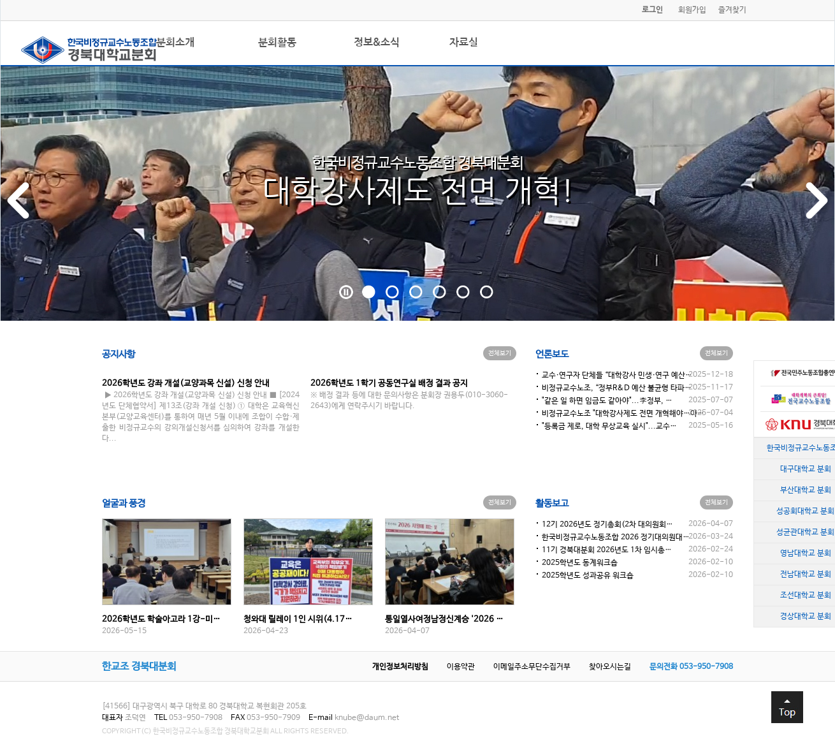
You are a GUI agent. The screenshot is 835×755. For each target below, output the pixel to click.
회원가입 (692, 10)
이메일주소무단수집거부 (531, 667)
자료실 (463, 42)
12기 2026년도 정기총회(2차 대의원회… (607, 524)
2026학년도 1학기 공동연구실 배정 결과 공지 (389, 383)
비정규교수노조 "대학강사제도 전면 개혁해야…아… (623, 413)
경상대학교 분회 (805, 616)
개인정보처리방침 (400, 667)
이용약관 (461, 667)
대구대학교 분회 (805, 469)
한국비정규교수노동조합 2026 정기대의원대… (616, 537)
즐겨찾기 (732, 10)
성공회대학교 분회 (805, 511)
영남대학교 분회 (805, 553)
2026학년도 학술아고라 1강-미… (161, 619)
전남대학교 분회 (805, 574)
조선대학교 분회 (805, 595)
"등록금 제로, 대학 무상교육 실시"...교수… (609, 426)
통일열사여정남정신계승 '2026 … (444, 619)
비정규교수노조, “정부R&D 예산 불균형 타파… (617, 388)
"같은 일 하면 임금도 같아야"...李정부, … (607, 401)
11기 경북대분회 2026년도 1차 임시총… (607, 550)
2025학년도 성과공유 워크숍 (588, 575)
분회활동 (277, 42)
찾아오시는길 (610, 667)
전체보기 (499, 353)
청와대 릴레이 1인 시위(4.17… (297, 619)
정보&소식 (377, 42)
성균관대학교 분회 (805, 532)
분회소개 (175, 42)
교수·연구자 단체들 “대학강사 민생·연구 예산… (617, 375)
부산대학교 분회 (805, 490)
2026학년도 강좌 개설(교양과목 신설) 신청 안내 (186, 383)
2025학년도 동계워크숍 (580, 563)
